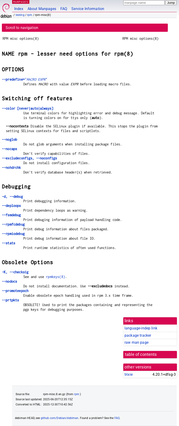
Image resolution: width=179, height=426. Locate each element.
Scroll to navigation (22, 27)
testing (20, 15)
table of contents (141, 354)
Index (18, 9)
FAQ (63, 9)
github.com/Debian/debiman (60, 418)
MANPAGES (20, 1)
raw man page (136, 342)
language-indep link (140, 328)
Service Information (87, 9)
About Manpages (42, 9)
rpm (29, 15)
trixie (128, 374)
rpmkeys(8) (55, 277)
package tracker (137, 335)
